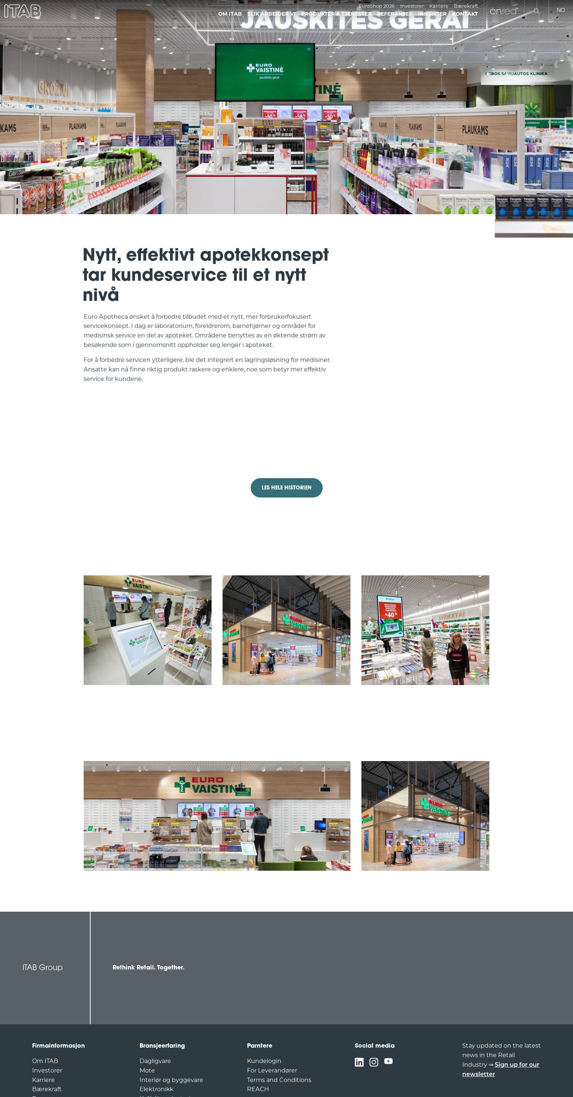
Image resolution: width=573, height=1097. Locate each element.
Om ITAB (45, 1061)
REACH (258, 1090)
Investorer (412, 6)
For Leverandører (272, 1071)
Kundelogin (264, 1061)
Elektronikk (157, 1090)
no (561, 11)
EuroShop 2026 (376, 6)
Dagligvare (155, 1061)
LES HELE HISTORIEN (287, 488)
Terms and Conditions (279, 1080)
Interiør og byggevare (171, 1080)
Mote (147, 1071)
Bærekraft (466, 6)
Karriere (438, 6)
